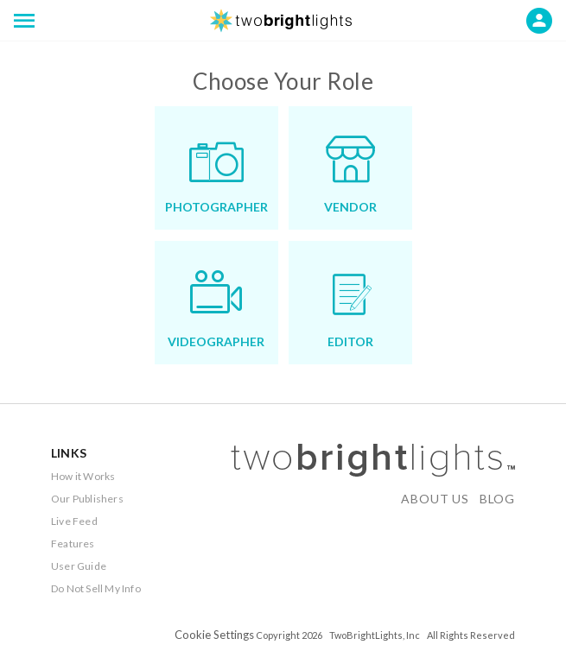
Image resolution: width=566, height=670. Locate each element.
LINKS (68, 453)
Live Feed (74, 521)
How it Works (83, 476)
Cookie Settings (214, 635)
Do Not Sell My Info (96, 588)
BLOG (497, 498)
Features (73, 543)
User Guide (78, 565)
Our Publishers (87, 498)
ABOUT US (434, 498)
